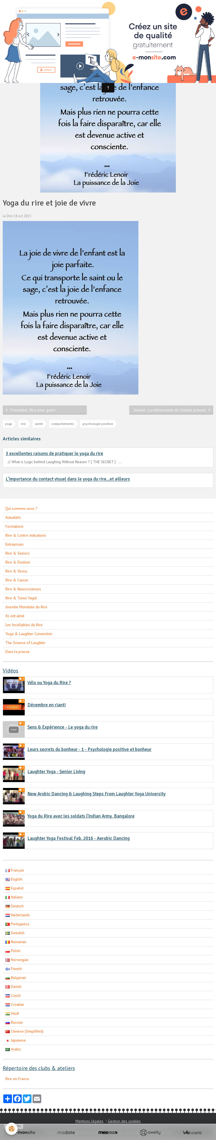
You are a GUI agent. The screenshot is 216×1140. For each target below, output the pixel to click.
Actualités (13, 517)
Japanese (15, 1040)
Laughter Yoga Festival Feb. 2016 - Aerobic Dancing (78, 838)
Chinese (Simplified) (24, 1031)
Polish (12, 950)
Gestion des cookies (124, 1121)
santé (39, 424)
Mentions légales (89, 1121)
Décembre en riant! (46, 705)
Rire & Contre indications (25, 535)
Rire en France (17, 1078)
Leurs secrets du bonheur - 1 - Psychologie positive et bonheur (89, 749)
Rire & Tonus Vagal (21, 597)
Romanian (15, 941)
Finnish (13, 968)
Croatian (14, 1004)
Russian (14, 1022)
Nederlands (17, 914)
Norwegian (16, 959)
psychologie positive (97, 424)
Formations (14, 526)
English (13, 879)
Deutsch (14, 906)
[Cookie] (11, 1129)
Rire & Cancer (16, 580)
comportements (62, 424)
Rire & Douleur (17, 562)
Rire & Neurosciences (23, 589)
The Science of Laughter (25, 642)
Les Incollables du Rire (24, 624)
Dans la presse (17, 651)
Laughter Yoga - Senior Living (56, 771)
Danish (13, 986)
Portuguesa (17, 923)
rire (23, 424)
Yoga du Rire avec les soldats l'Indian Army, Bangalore (81, 816)
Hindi (12, 1013)
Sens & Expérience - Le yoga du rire (62, 727)
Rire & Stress (16, 571)
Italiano (14, 897)
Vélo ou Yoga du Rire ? (49, 683)
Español (14, 888)
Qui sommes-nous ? (21, 508)
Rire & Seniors (17, 553)
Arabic (13, 1049)
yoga (8, 424)
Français (14, 870)
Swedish (14, 932)
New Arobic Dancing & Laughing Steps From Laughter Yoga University (96, 794)
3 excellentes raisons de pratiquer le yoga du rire (54, 453)
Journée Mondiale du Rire (26, 606)
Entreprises (14, 544)
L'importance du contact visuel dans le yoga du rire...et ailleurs (68, 479)
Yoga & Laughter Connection (28, 633)
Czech (13, 995)
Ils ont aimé (14, 615)
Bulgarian (15, 977)
